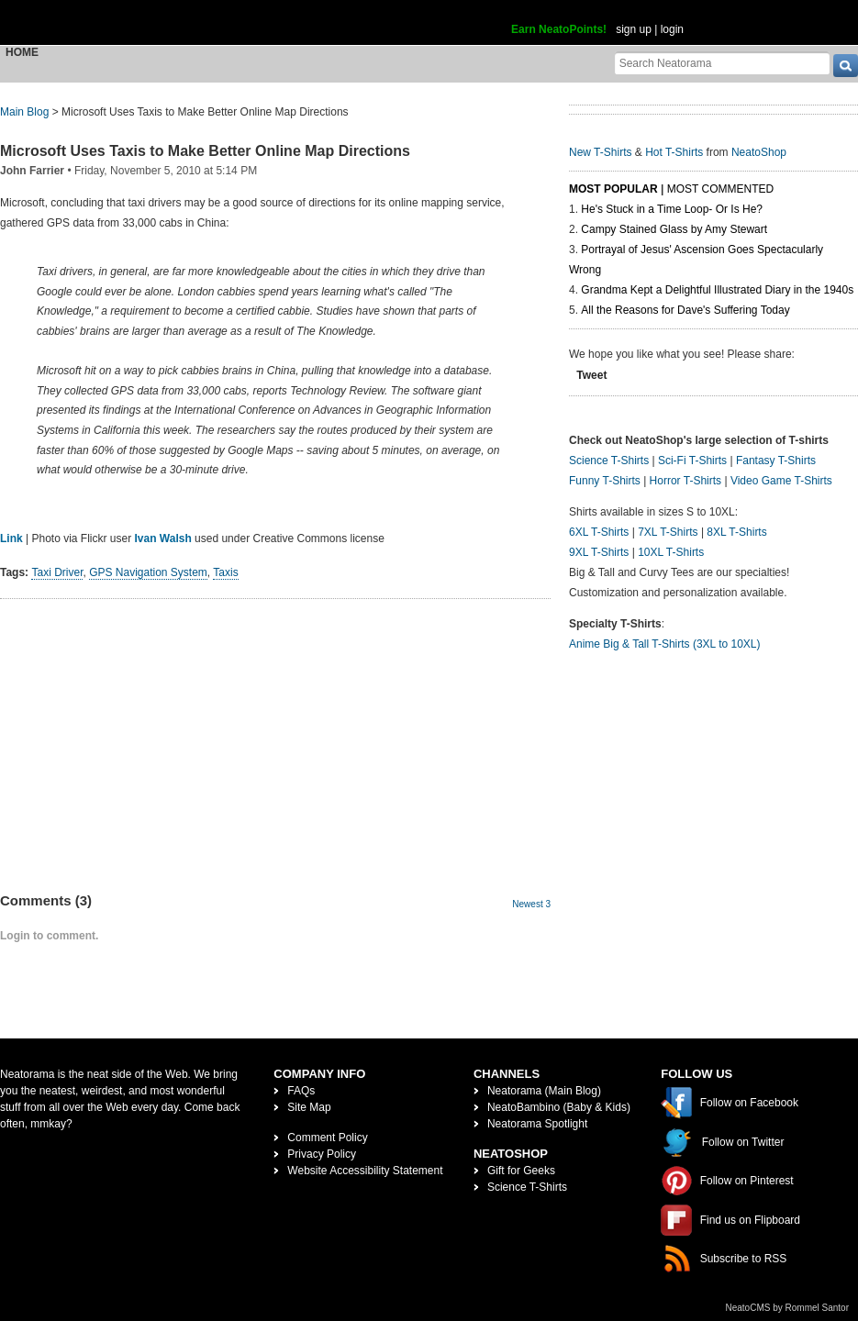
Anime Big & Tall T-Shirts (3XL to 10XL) (665, 644)
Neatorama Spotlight (537, 1123)
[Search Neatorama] (722, 62)
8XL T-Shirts (736, 532)
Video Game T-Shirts (781, 480)
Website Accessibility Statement (364, 1170)
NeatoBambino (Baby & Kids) (558, 1107)
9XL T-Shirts (599, 552)
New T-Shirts (600, 152)
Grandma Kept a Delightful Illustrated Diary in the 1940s (717, 289)
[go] (845, 65)
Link (11, 538)
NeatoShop (758, 152)
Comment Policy (327, 1137)
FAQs (301, 1090)
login (672, 29)
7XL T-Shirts (667, 532)
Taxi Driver (57, 572)
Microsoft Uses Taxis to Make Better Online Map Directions (205, 151)
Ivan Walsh (163, 538)
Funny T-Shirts (605, 480)
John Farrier (32, 170)
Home (22, 52)
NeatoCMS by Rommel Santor (788, 1308)
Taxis (225, 572)
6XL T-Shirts (599, 532)
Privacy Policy (321, 1154)
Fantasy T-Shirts (776, 460)
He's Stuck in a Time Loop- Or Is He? (672, 209)
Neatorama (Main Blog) (544, 1090)
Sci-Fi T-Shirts (692, 460)
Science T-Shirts (609, 460)
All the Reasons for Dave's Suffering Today (685, 310)
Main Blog (24, 111)
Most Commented (720, 189)
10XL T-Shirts (671, 552)
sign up (634, 29)
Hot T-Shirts (674, 152)
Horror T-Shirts (685, 480)
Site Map (308, 1107)
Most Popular (613, 189)
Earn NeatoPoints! (559, 29)
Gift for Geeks (521, 1170)
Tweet (591, 375)
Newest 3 (531, 904)
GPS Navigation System (148, 572)
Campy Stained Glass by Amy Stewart (674, 229)
